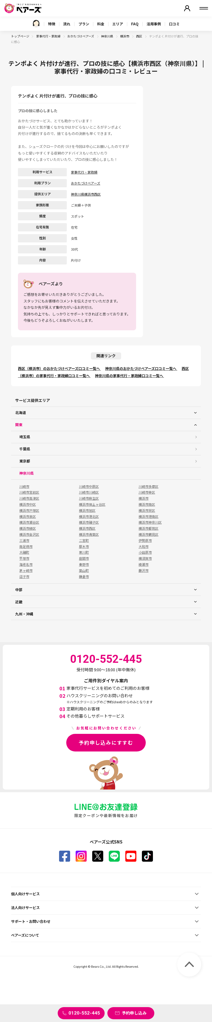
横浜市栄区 (147, 510)
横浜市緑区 (27, 528)
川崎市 (24, 486)
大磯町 (24, 552)
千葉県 (24, 448)
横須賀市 (145, 558)
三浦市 (24, 540)
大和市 (144, 546)
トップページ (20, 36)
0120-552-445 (84, 1013)
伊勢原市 (145, 540)
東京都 (24, 461)
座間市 (84, 558)
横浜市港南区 (148, 516)
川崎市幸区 (147, 492)
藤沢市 (144, 570)
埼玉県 (24, 436)
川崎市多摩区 (148, 486)
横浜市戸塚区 (29, 510)
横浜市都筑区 (148, 528)
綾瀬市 (144, 564)
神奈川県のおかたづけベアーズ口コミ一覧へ (141, 368)
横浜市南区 (147, 504)
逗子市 (24, 576)
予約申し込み (134, 1013)
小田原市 (145, 552)
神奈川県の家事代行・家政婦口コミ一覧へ (129, 375)
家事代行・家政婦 (48, 36)
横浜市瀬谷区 (29, 522)
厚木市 (84, 546)
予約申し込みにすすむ (106, 742)
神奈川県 (107, 36)
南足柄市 (26, 546)
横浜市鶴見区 (148, 534)
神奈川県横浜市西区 (86, 194)
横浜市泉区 (27, 516)
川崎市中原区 (89, 486)
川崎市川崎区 (89, 492)
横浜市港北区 (89, 516)
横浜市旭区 (87, 510)
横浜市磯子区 (89, 522)
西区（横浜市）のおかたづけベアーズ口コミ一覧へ (59, 368)
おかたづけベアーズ (81, 36)
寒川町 (84, 552)
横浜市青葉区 (89, 534)
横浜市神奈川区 (150, 522)
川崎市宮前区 (29, 492)
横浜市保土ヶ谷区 (92, 504)
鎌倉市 (84, 576)
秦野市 (84, 564)
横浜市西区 (87, 528)
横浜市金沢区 (29, 534)
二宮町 (84, 540)
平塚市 (24, 558)
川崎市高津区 (29, 498)
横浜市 (125, 36)
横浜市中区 (27, 504)
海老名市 (26, 564)
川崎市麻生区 (89, 498)
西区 (139, 36)
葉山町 (84, 570)
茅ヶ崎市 (26, 570)
